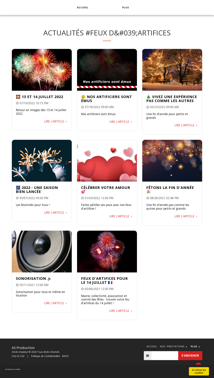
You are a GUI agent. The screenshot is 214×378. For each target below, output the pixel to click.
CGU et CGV (18, 356)
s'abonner (190, 355)
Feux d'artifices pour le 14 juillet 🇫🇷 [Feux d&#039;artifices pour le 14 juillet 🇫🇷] (104, 280)
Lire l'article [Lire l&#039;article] (56, 121)
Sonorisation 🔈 (34, 278)
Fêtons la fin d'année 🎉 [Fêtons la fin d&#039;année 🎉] (170, 189)
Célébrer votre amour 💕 (105, 189)
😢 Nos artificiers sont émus (106, 98)
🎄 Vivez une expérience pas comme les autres (171, 98)
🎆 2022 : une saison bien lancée (37, 189)
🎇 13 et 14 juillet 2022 (39, 96)
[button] (174, 346)
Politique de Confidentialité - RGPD (50, 356)
